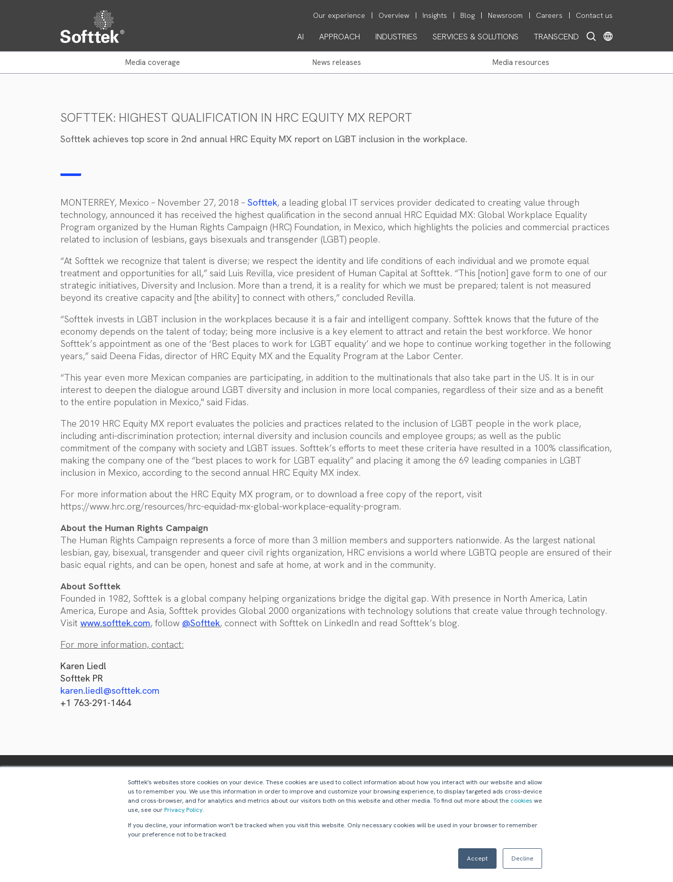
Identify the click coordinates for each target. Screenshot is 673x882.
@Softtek (201, 623)
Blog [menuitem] (467, 15)
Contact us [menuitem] (594, 15)
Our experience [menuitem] (339, 15)
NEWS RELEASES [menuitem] (336, 62)
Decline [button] (522, 858)
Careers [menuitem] (549, 15)
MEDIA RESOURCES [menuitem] (520, 62)
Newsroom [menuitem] (505, 15)
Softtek (262, 202)
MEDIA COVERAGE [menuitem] (152, 62)
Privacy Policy (183, 810)
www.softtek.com (115, 623)
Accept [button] (477, 858)
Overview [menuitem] (393, 15)
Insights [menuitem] (434, 15)
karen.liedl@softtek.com (110, 690)
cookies (521, 801)
